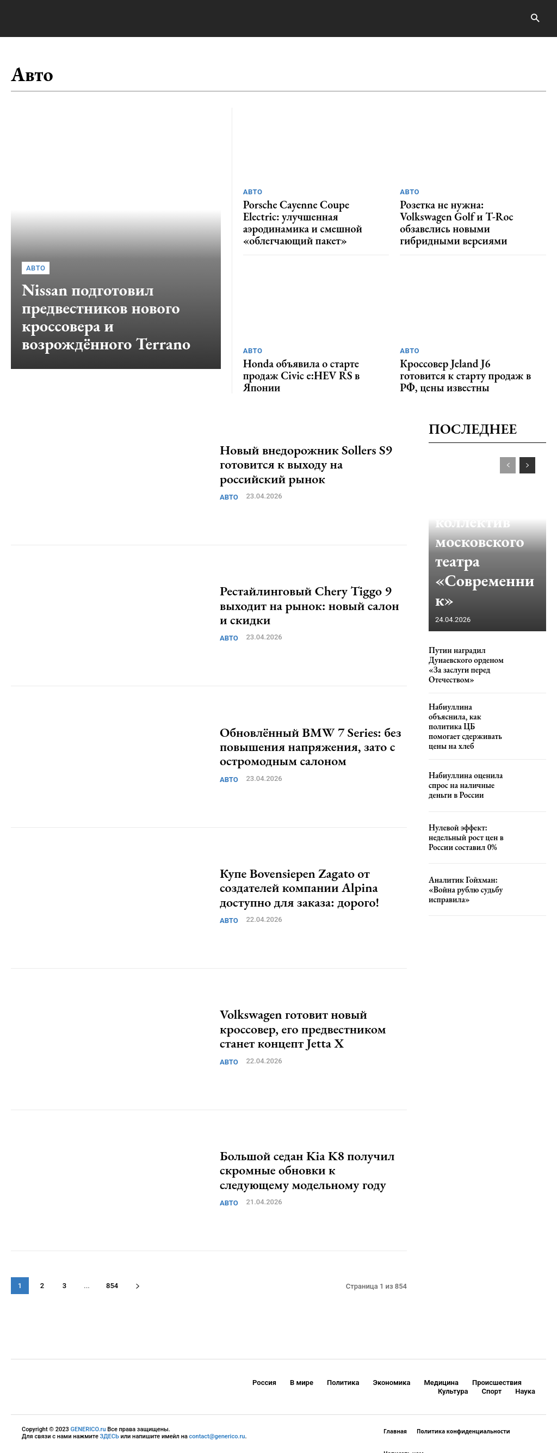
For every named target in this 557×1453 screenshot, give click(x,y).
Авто (35, 273)
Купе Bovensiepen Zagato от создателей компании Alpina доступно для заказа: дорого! (299, 865)
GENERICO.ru (88, 1406)
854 (112, 1263)
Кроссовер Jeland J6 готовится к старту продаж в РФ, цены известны (462, 355)
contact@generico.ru (217, 1414)
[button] (535, 19)
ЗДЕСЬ (109, 1414)
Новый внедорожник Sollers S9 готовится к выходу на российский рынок (306, 441)
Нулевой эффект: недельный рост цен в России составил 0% (461, 798)
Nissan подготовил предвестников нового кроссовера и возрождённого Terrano (118, 319)
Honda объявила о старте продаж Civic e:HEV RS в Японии (308, 350)
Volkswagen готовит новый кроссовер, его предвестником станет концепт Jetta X (303, 1006)
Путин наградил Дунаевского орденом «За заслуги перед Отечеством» (461, 640)
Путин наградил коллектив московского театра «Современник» (485, 570)
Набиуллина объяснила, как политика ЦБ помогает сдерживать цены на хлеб (465, 693)
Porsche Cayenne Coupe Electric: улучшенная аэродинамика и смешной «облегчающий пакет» (306, 214)
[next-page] (137, 1262)
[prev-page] (508, 442)
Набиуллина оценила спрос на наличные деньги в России (461, 745)
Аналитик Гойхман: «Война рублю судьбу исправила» (461, 850)
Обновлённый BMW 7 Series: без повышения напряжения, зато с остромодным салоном (310, 724)
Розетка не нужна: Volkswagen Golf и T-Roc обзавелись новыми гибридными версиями (468, 214)
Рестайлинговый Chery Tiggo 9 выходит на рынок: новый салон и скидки (309, 582)
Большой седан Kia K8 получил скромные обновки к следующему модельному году (307, 1147)
